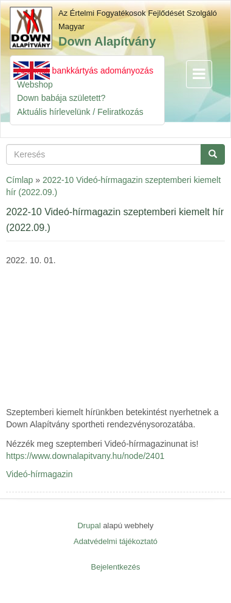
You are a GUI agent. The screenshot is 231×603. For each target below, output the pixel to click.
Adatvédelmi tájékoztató (115, 541)
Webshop (35, 84)
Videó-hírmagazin (39, 474)
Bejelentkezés (115, 566)
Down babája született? (61, 98)
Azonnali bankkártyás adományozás (85, 70)
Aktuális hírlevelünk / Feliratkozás (80, 112)
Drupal (88, 525)
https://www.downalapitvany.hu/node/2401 (85, 456)
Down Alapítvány (107, 41)
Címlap (19, 180)
